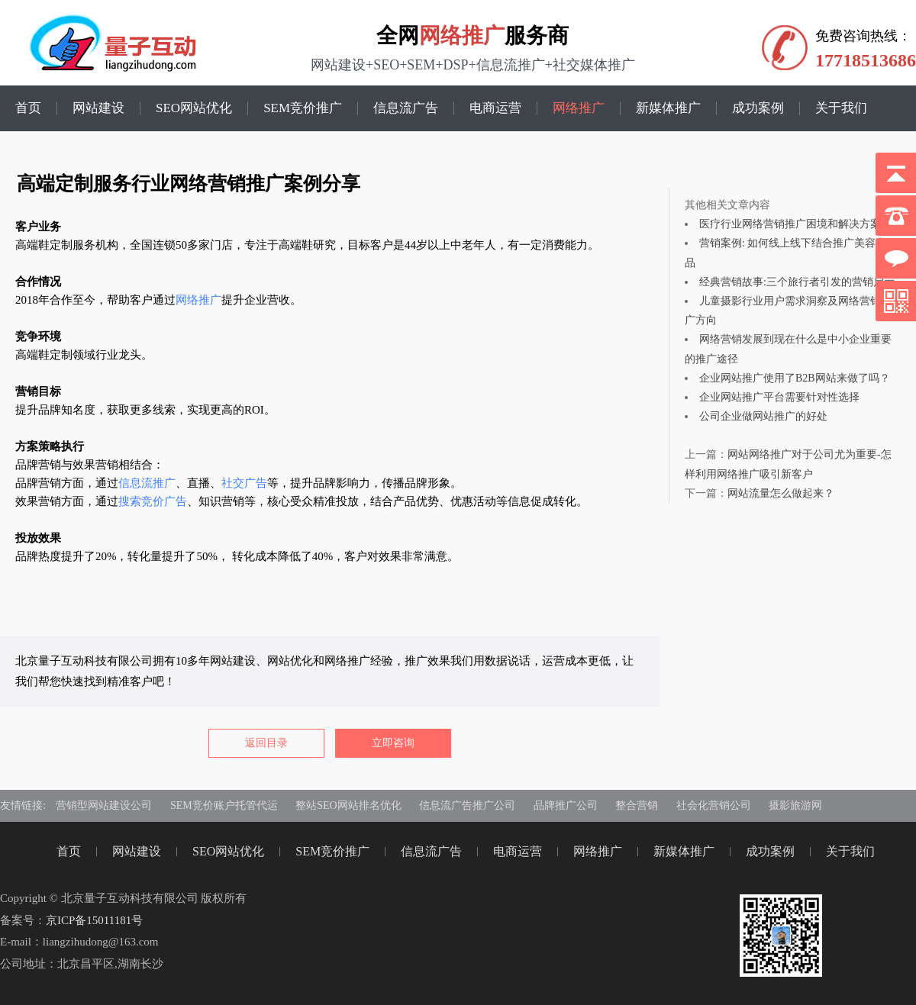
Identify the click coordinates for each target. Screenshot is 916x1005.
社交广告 (244, 483)
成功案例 (758, 108)
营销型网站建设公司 (104, 805)
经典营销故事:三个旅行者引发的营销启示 (797, 282)
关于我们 (841, 108)
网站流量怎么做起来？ (780, 493)
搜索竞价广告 (152, 501)
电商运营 (495, 108)
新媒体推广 (668, 108)
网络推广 (462, 35)
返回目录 (266, 743)
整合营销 (636, 805)
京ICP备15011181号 (94, 920)
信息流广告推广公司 (467, 805)
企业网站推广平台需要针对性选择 (779, 397)
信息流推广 (147, 483)
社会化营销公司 (713, 805)
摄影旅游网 (795, 805)
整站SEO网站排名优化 (348, 805)
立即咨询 (393, 743)
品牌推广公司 (566, 805)
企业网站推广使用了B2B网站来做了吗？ (794, 378)
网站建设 (98, 108)
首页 (28, 108)
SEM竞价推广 (302, 108)
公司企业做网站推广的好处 (763, 416)
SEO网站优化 (194, 108)
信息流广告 (405, 108)
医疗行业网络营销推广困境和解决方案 (790, 224)
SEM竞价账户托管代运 (224, 805)
